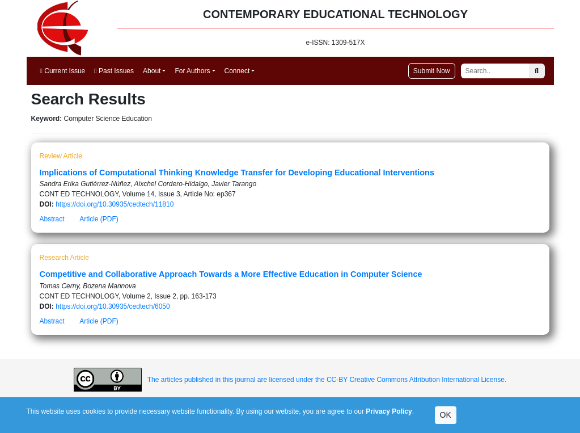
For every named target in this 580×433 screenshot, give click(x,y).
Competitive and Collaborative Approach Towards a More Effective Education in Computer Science (231, 274)
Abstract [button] (52, 219)
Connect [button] (237, 71)
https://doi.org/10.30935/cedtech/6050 (113, 306)
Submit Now (431, 71)
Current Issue (63, 71)
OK (445, 414)
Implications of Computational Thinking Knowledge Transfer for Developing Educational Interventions (237, 172)
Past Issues (114, 71)
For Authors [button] (192, 71)
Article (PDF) (98, 219)
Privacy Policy (389, 411)
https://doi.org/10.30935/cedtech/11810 (114, 204)
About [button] (151, 71)
